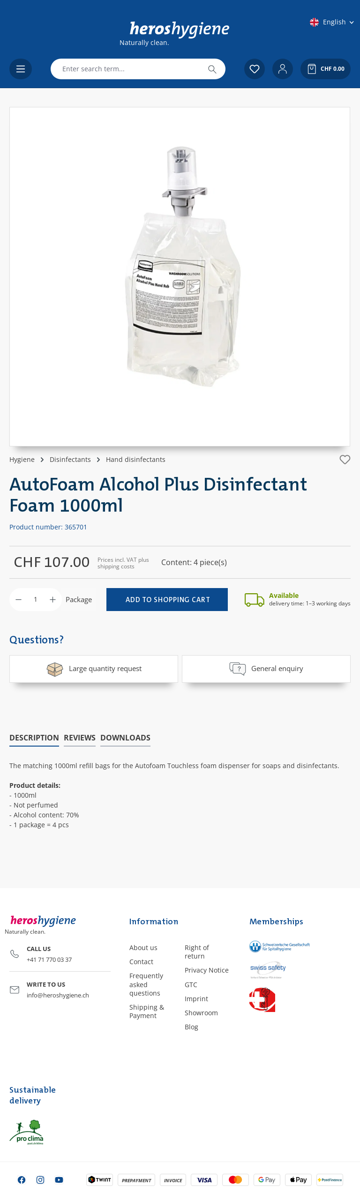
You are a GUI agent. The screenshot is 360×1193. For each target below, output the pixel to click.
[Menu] (20, 69)
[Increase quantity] (53, 599)
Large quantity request (94, 669)
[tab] (34, 737)
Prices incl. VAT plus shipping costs (123, 563)
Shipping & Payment (146, 1010)
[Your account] (282, 69)
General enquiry (266, 669)
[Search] (212, 69)
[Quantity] (35, 599)
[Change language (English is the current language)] (332, 22)
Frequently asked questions (146, 984)
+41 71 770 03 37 (49, 959)
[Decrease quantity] (18, 599)
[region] (180, 276)
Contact (141, 961)
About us (143, 947)
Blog (191, 1026)
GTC (191, 984)
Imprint (196, 998)
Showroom (201, 1012)
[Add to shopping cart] (167, 599)
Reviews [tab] (80, 737)
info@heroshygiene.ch (58, 994)
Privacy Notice (207, 969)
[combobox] (125, 69)
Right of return (197, 951)
